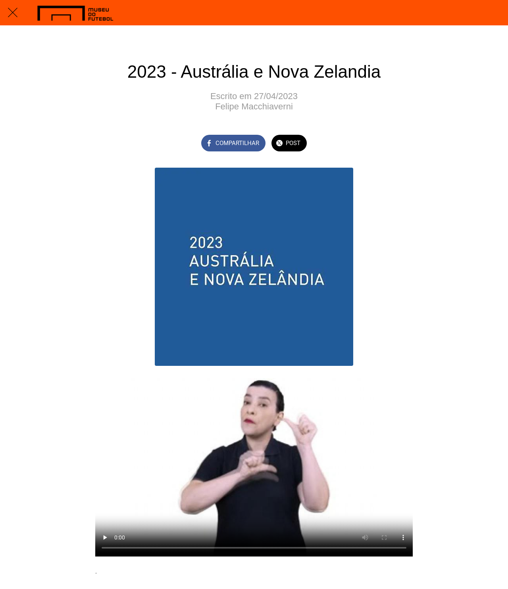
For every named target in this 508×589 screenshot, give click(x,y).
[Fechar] (12, 12)
